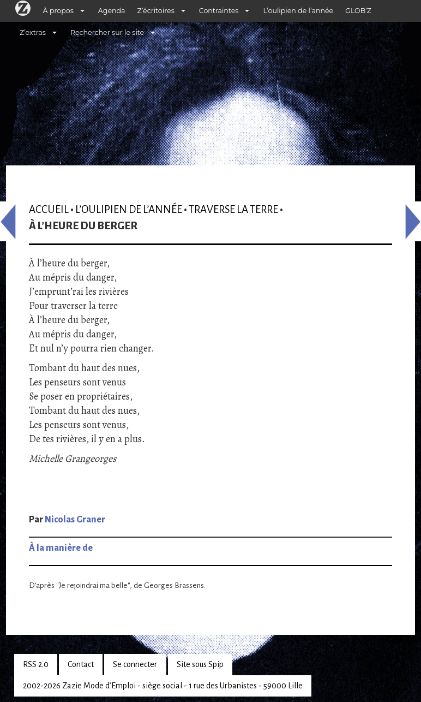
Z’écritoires (156, 11)
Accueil (49, 209)
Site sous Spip (200, 664)
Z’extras (33, 32)
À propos (58, 11)
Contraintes (219, 11)
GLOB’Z (358, 11)
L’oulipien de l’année (298, 11)
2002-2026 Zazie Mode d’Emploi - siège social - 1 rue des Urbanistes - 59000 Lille (163, 685)
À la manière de (61, 548)
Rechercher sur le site (107, 32)
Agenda (111, 11)
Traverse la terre (233, 209)
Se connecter (135, 664)
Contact (81, 664)
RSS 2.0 (36, 664)
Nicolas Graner (75, 520)
